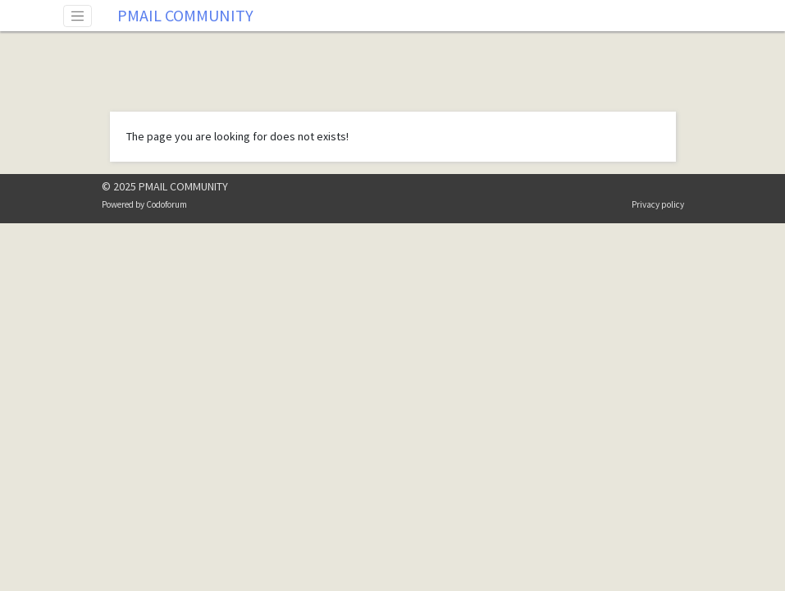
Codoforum (166, 204)
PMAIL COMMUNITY (185, 15)
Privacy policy (658, 204)
